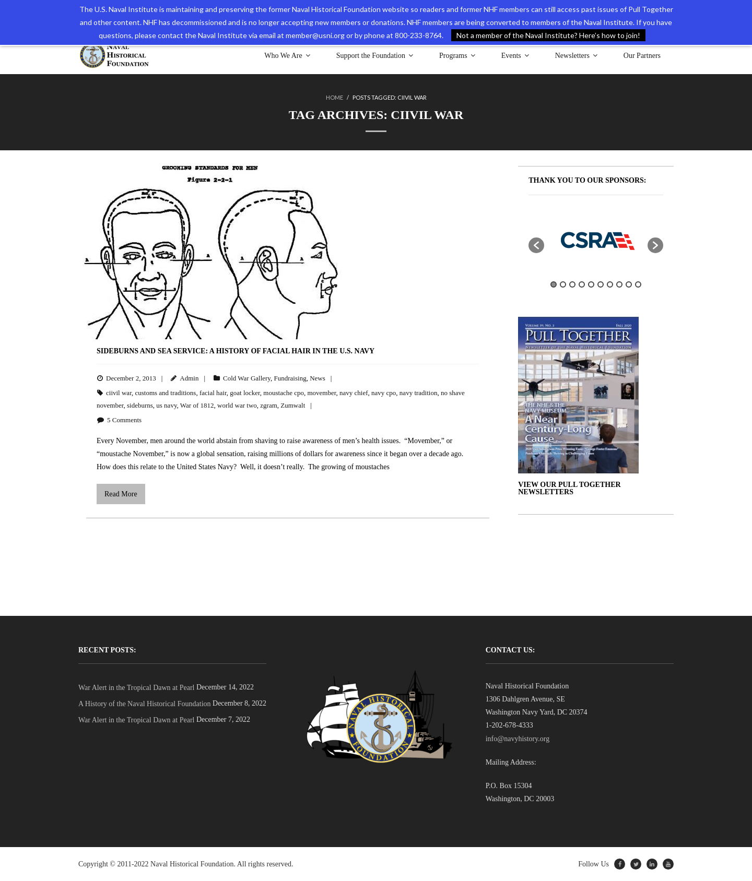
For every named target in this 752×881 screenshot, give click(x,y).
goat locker (245, 393)
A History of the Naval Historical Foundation (144, 704)
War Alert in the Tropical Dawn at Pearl (136, 688)
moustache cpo (283, 393)
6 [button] (600, 284)
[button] (536, 245)
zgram (268, 405)
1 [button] (553, 284)
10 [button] (638, 284)
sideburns (140, 405)
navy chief (353, 393)
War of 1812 (197, 405)
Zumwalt (292, 405)
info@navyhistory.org (518, 739)
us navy (166, 405)
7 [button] (610, 284)
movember (321, 393)
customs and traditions (165, 393)
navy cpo (383, 393)
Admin (189, 378)
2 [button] (563, 284)
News (317, 378)
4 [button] (582, 284)
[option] (596, 240)
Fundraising (290, 378)
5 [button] (591, 284)
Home (334, 97)
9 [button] (629, 284)
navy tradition (419, 393)
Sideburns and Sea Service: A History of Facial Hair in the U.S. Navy (235, 351)
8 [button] (619, 284)
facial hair (213, 393)
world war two (237, 405)
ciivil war (119, 393)
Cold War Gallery (247, 378)
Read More (120, 494)
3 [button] (572, 284)
